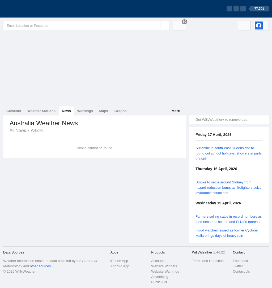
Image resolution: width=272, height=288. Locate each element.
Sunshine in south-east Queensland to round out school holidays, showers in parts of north (229, 153)
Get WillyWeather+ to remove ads (221, 120)
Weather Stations (41, 111)
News (66, 111)
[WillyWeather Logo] (28, 8)
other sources (40, 266)
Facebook (240, 261)
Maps (103, 111)
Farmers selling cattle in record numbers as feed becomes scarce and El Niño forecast (229, 219)
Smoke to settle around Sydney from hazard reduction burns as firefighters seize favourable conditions (229, 187)
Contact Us (241, 271)
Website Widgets (164, 266)
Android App (119, 266)
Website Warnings (165, 271)
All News (18, 130)
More (176, 111)
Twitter (238, 266)
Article (36, 130)
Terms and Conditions (209, 261)
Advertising (159, 277)
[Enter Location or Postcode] (86, 25)
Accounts (158, 261)
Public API (159, 282)
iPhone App (119, 261)
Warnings (85, 111)
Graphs (120, 111)
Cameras (13, 111)
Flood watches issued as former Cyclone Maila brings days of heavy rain (227, 233)
